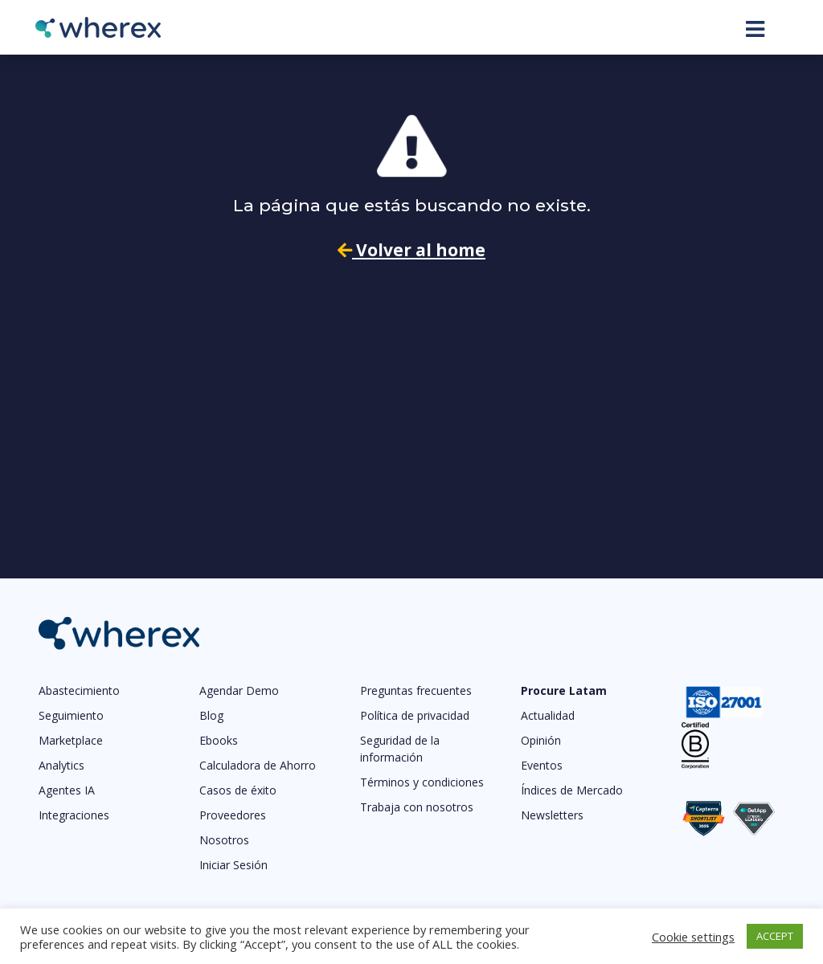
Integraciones (74, 815)
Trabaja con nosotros (416, 807)
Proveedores (232, 815)
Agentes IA (67, 790)
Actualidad (548, 715)
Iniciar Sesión (233, 864)
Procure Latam (564, 690)
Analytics (61, 765)
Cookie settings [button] (693, 936)
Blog (211, 715)
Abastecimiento (79, 690)
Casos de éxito (237, 790)
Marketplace (71, 740)
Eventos (542, 765)
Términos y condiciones (422, 782)
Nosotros (224, 840)
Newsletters (552, 815)
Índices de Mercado (572, 790)
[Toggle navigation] (755, 29)
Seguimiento (71, 715)
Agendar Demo (239, 690)
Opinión (541, 740)
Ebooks (218, 740)
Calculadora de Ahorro (257, 765)
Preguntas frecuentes (416, 690)
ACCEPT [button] (774, 936)
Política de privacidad (414, 715)
